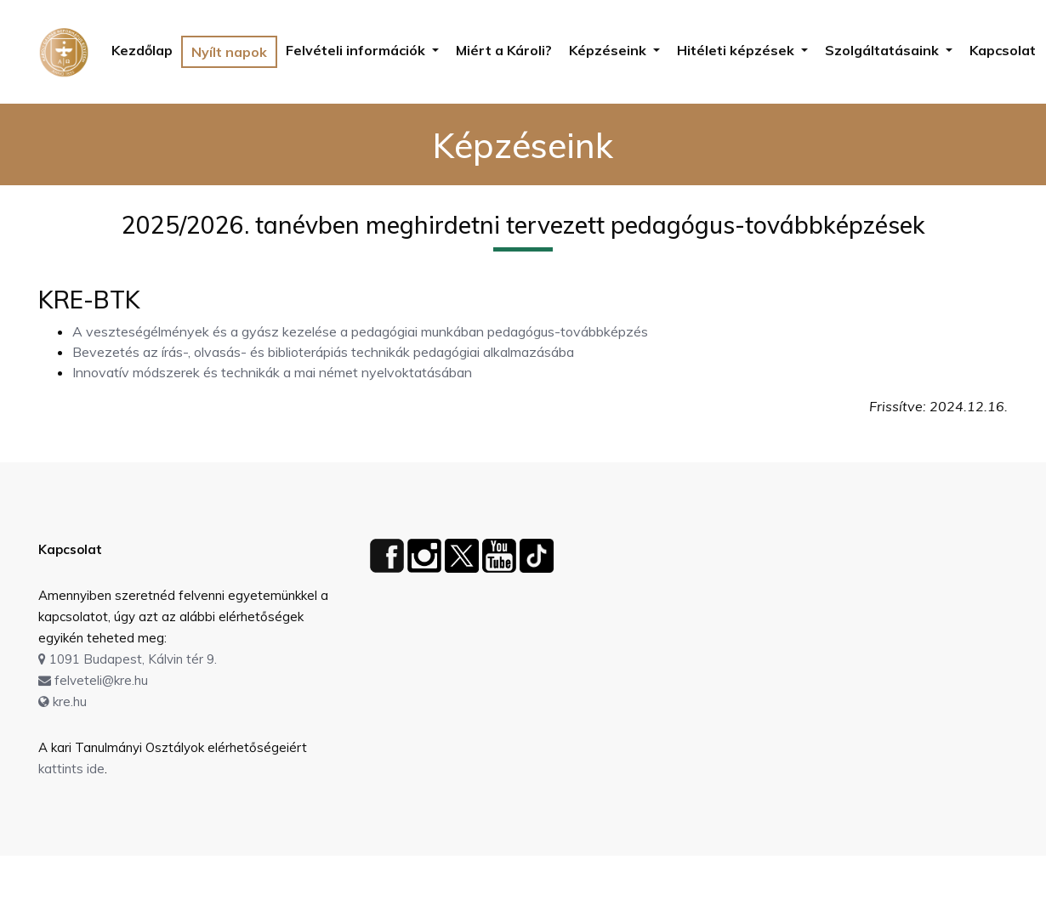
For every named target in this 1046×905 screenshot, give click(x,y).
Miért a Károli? (504, 50)
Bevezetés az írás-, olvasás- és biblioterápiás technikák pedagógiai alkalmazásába (323, 351)
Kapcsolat (1002, 50)
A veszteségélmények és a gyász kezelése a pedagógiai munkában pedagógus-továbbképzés (360, 331)
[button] (362, 50)
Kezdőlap (142, 50)
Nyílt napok (229, 51)
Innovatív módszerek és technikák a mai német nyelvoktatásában (272, 372)
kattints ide (71, 769)
